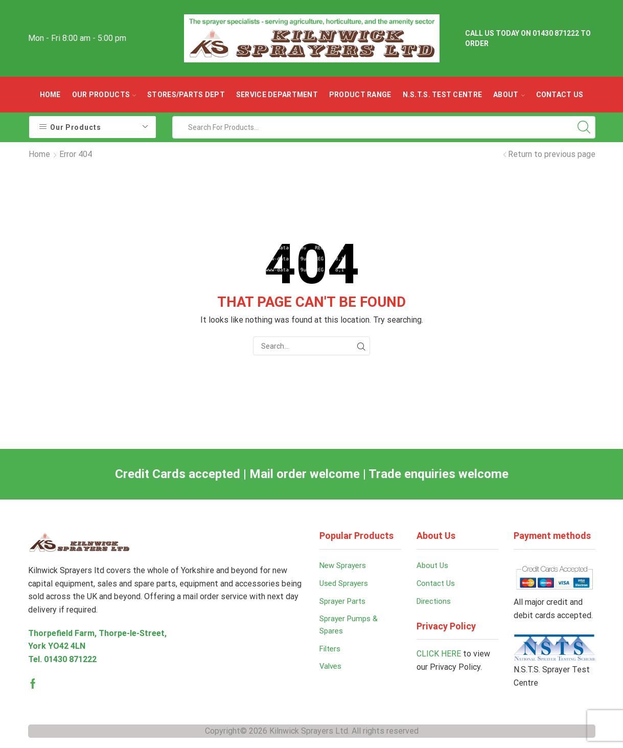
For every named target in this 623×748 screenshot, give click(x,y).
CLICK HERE (439, 657)
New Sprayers (344, 566)
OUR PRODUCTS (104, 94)
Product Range (360, 94)
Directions (435, 603)
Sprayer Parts (344, 603)
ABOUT (508, 94)
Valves (331, 672)
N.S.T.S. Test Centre (442, 94)
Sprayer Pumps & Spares (350, 629)
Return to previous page (551, 154)
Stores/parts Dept (186, 94)
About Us (433, 566)
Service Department (277, 94)
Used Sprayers (346, 585)
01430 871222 (70, 659)
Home (50, 94)
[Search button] (584, 127)
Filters (331, 654)
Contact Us (560, 94)
